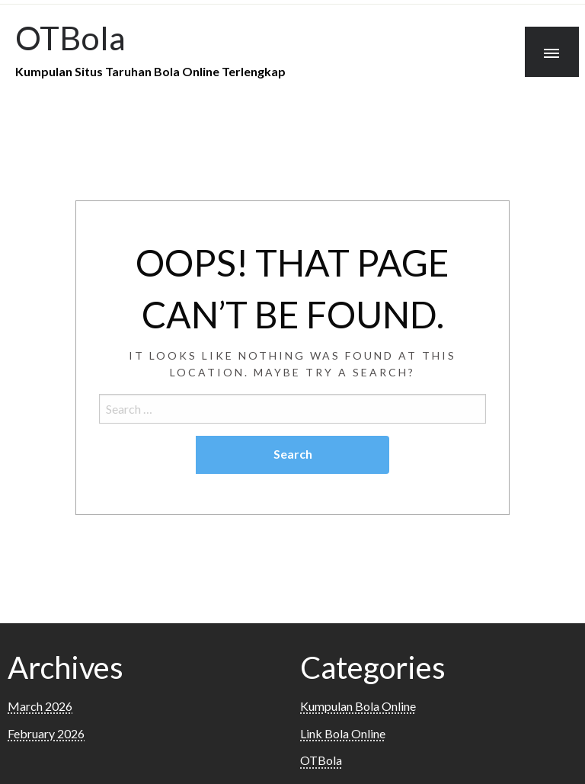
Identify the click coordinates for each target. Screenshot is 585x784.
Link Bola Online (342, 733)
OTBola (70, 37)
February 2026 (46, 733)
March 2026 (40, 706)
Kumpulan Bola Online (358, 706)
